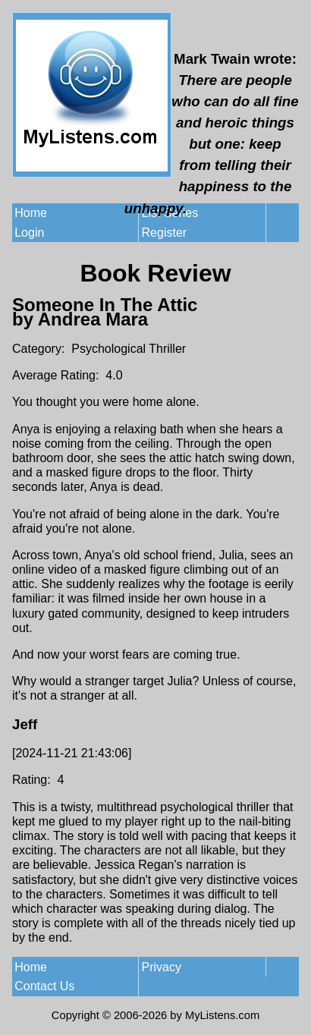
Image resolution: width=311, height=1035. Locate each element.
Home (30, 212)
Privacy (161, 967)
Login (29, 232)
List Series (170, 212)
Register (164, 232)
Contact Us (44, 986)
